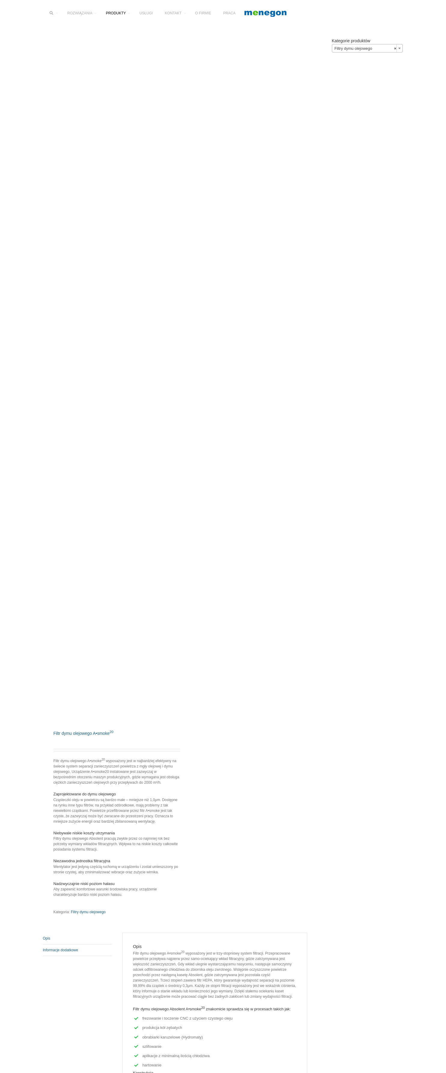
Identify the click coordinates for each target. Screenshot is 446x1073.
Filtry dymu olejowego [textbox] (365, 48)
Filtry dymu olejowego (88, 912)
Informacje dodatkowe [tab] (60, 950)
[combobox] (367, 48)
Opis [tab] (46, 938)
